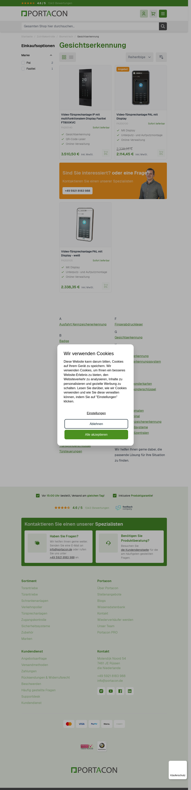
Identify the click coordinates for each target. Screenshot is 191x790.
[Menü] (184, 763)
